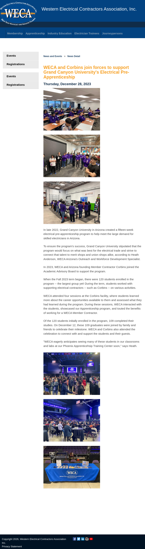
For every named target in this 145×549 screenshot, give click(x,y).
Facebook (74, 539)
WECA (18, 13)
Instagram (87, 539)
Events (11, 55)
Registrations (16, 64)
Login (11, 47)
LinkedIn (82, 539)
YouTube (91, 539)
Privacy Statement (12, 546)
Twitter (78, 539)
